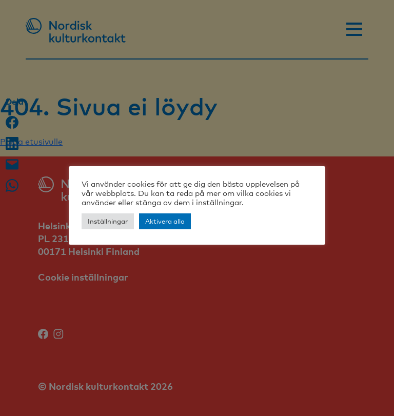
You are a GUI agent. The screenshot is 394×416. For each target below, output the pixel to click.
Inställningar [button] (108, 221)
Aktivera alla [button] (165, 221)
